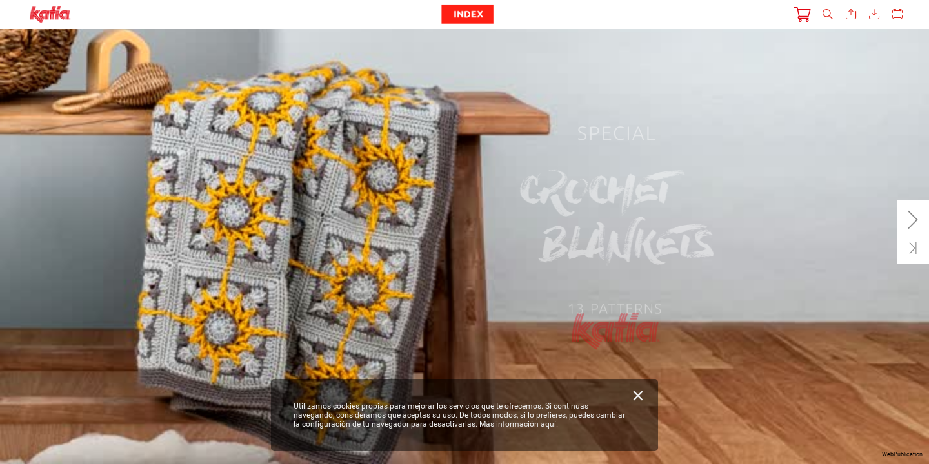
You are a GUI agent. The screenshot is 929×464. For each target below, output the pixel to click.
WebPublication (902, 454)
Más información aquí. (518, 424)
